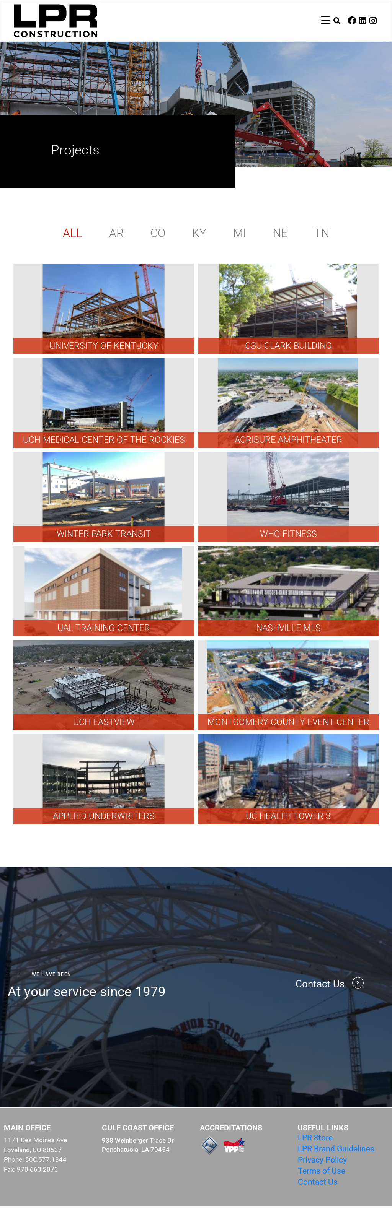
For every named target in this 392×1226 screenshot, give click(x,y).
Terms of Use (321, 1190)
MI (239, 253)
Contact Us (318, 1201)
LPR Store (315, 1157)
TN (321, 253)
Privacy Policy (322, 1179)
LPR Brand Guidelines (336, 1168)
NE (280, 253)
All (72, 253)
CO (157, 253)
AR (116, 253)
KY (199, 253)
